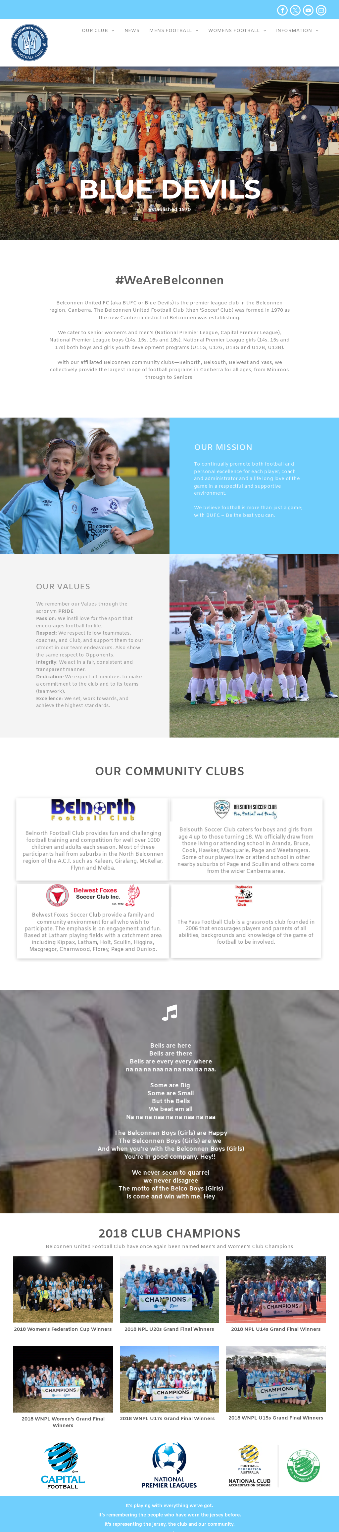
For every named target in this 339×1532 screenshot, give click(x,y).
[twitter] (295, 11)
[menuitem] (98, 32)
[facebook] (282, 11)
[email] (321, 11)
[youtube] (308, 11)
